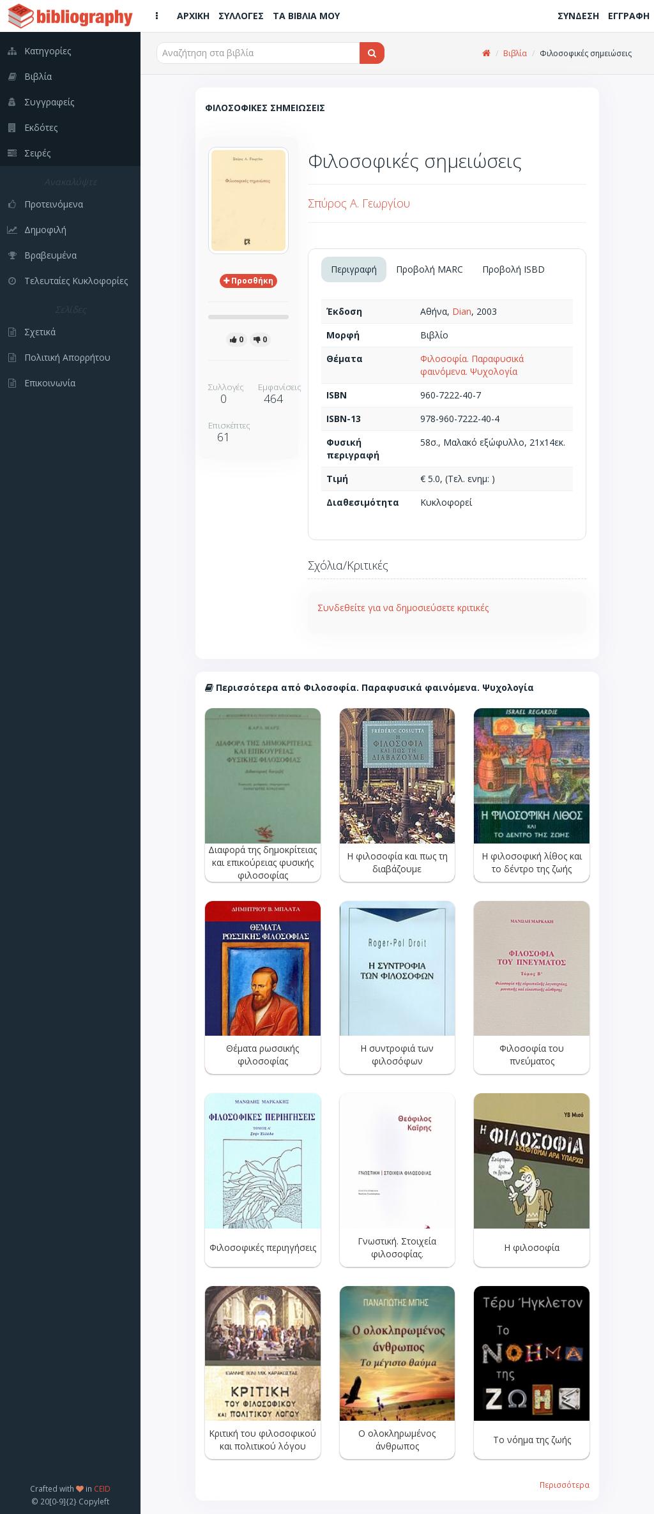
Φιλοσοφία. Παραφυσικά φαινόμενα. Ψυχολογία (472, 364)
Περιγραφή (354, 269)
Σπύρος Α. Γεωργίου (359, 203)
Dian (461, 311)
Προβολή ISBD (513, 269)
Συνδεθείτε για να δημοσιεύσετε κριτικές (403, 608)
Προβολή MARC (429, 269)
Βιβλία (515, 53)
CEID (102, 1488)
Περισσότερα (564, 1485)
